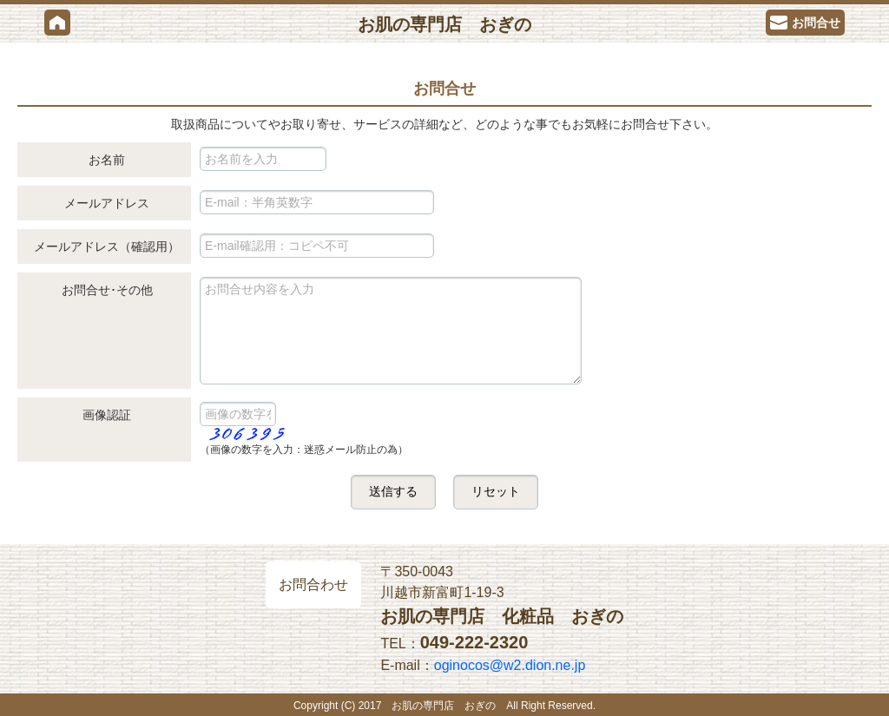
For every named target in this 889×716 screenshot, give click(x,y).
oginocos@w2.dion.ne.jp (510, 665)
